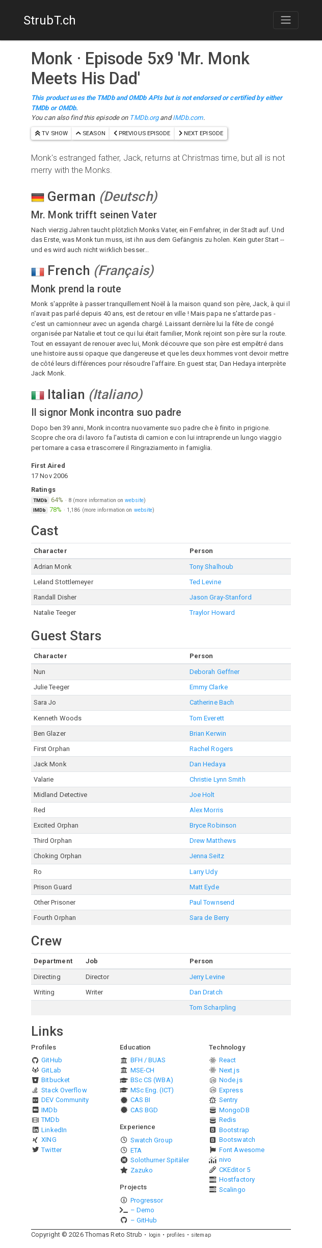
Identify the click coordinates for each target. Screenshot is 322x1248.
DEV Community (65, 1100)
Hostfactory (237, 1179)
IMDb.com (188, 117)
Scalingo (232, 1189)
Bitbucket (55, 1080)
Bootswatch (237, 1139)
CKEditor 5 (234, 1170)
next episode (201, 133)
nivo (225, 1159)
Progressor (147, 1200)
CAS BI (140, 1100)
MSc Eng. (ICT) (152, 1090)
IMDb (49, 1110)
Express (231, 1090)
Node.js (231, 1080)
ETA (136, 1150)
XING (48, 1139)
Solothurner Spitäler (160, 1160)
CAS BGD (144, 1110)
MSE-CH (142, 1070)
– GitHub (143, 1220)
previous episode (142, 133)
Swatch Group (151, 1140)
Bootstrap (234, 1130)
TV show (51, 133)
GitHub (51, 1060)
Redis (227, 1120)
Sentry (228, 1100)
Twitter (51, 1150)
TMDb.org (143, 117)
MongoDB (234, 1110)
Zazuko (141, 1170)
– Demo (142, 1210)
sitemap (201, 1235)
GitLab (51, 1070)
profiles (176, 1235)
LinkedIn (54, 1130)
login (155, 1235)
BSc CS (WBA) (151, 1080)
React (227, 1060)
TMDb (50, 1120)
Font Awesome (241, 1150)
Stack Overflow (64, 1090)
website (134, 500)
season (90, 133)
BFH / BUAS (148, 1060)
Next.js (229, 1070)
